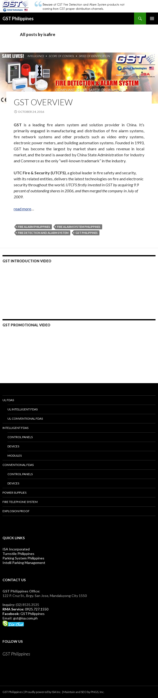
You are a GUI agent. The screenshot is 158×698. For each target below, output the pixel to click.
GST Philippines (18, 18)
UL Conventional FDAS (25, 418)
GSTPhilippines (32, 613)
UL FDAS (8, 400)
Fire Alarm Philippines (34, 226)
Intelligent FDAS (15, 428)
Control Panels (20, 437)
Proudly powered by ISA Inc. (43, 692)
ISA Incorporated (16, 549)
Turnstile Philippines (18, 553)
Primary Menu (152, 19)
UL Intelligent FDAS (22, 409)
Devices (13, 446)
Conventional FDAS (18, 465)
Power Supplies (14, 492)
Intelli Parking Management (23, 562)
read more (22, 208)
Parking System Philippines (23, 558)
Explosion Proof (16, 511)
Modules (14, 455)
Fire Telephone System (20, 502)
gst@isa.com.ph (25, 618)
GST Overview (43, 102)
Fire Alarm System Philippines (78, 226)
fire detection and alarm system (43, 232)
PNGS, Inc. (97, 692)
